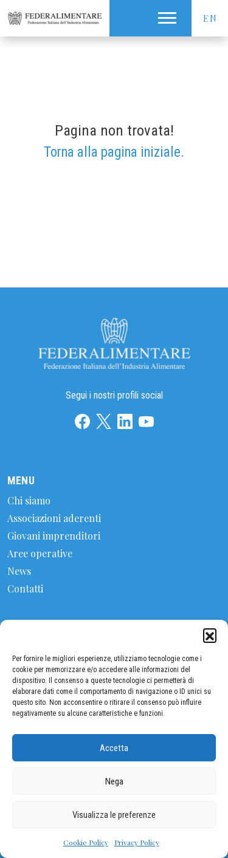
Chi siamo (28, 500)
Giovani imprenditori (53, 535)
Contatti (25, 588)
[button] (210, 635)
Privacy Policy (136, 842)
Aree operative (39, 553)
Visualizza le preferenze (114, 814)
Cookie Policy (85, 842)
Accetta (114, 748)
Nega (114, 781)
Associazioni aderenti (54, 518)
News (19, 571)
